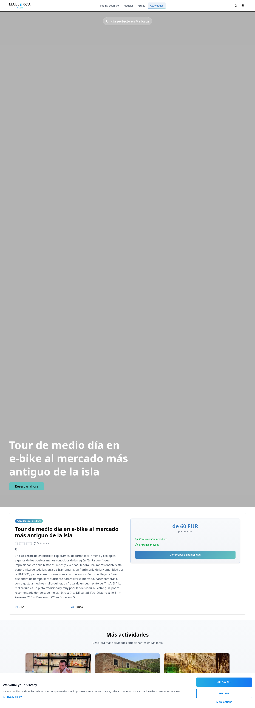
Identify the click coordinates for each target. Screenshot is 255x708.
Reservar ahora (26, 486)
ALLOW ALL (224, 682)
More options (224, 702)
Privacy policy (12, 696)
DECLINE (224, 693)
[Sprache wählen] (243, 6)
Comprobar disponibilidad (185, 554)
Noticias (128, 5)
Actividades (157, 6)
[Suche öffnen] (236, 6)
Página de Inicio (109, 5)
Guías (141, 5)
